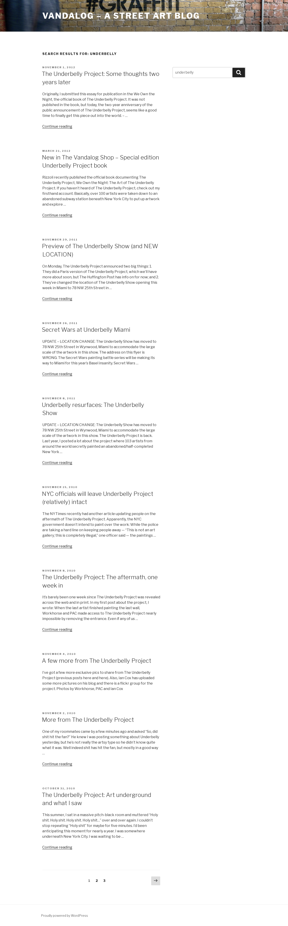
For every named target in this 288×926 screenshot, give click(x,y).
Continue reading (57, 126)
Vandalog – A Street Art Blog (121, 16)
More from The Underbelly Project (88, 719)
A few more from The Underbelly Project (96, 660)
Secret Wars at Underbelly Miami (86, 329)
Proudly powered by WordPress (64, 915)
